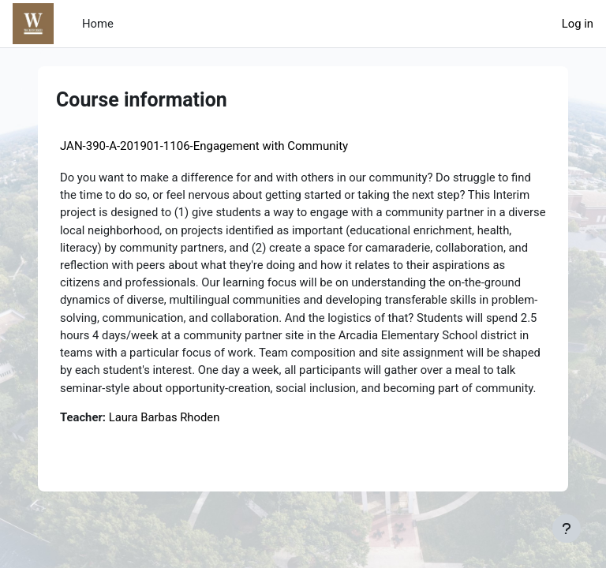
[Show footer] (566, 528)
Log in (577, 24)
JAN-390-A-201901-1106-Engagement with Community (204, 146)
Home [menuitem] (98, 24)
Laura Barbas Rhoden (164, 417)
